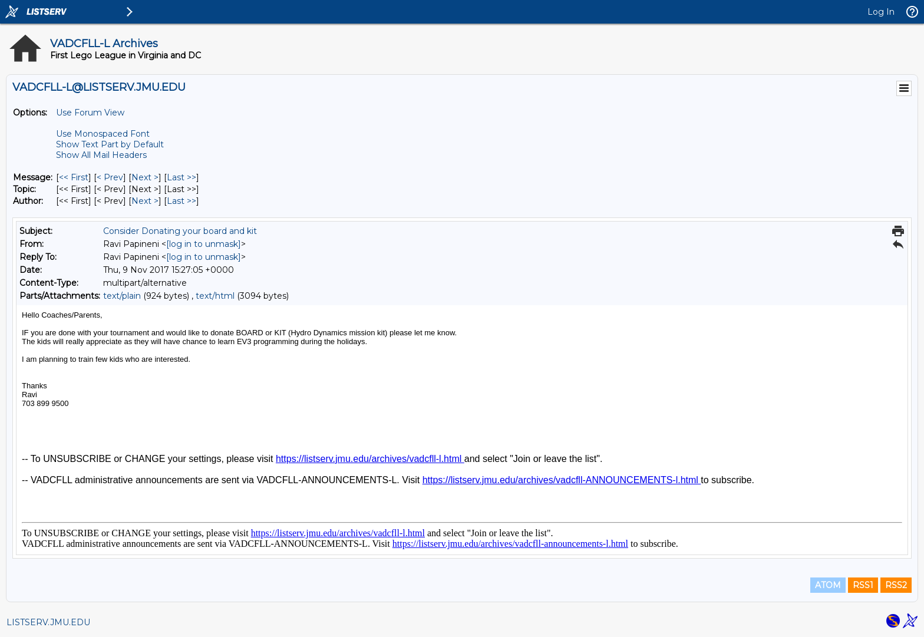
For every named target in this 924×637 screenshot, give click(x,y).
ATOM (828, 585)
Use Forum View (90, 112)
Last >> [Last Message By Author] (181, 201)
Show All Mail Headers (101, 155)
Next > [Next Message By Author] (145, 201)
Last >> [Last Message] (181, 177)
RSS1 (863, 585)
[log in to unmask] (203, 244)
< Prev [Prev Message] (110, 177)
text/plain (122, 296)
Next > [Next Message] (145, 177)
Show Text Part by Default (110, 144)
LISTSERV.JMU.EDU (48, 622)
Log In (881, 11)
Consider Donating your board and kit (180, 231)
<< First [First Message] (73, 177)
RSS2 (896, 585)
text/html (215, 296)
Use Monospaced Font (103, 133)
